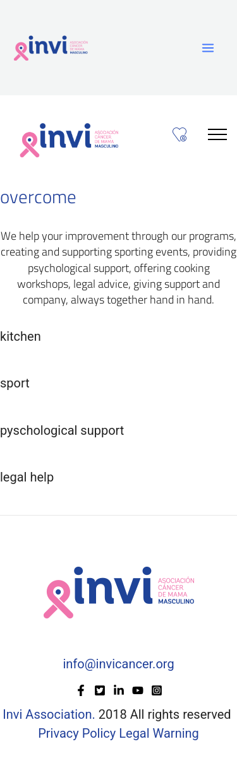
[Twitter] (100, 690)
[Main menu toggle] (207, 48)
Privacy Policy (78, 733)
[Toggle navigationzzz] (180, 135)
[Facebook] (81, 690)
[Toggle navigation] (218, 133)
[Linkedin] (119, 690)
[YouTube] (137, 690)
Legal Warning (159, 733)
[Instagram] (156, 690)
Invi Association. (49, 714)
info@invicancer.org (118, 663)
